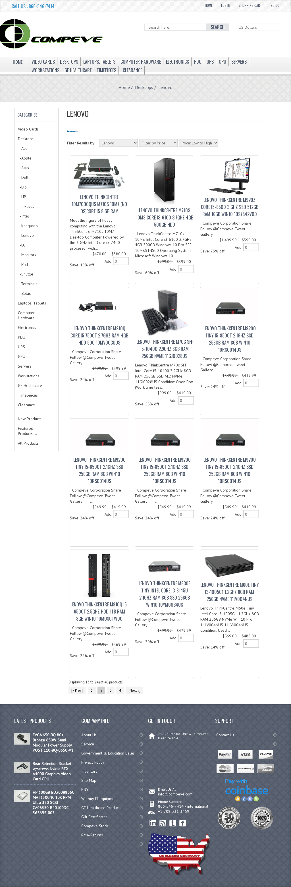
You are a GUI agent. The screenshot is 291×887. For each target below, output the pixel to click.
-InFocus (26, 206)
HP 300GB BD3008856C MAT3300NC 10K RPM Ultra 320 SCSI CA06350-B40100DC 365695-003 (53, 802)
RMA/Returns (92, 835)
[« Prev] (77, 690)
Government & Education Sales (108, 753)
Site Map (88, 780)
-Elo (22, 187)
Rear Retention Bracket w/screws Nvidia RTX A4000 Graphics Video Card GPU (52, 771)
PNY (84, 789)
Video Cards (28, 129)
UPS (21, 346)
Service (87, 744)
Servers (24, 366)
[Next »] (134, 690)
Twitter (172, 823)
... (82, 844)
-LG (22, 245)
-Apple (25, 158)
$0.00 (275, 5)
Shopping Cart (250, 5)
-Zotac (24, 293)
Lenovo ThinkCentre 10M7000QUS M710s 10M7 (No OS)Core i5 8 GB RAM (99, 204)
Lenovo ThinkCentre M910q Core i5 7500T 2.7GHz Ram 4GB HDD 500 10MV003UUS (99, 335)
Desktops (144, 87)
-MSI (23, 264)
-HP (22, 196)
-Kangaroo (28, 225)
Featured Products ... (27, 431)
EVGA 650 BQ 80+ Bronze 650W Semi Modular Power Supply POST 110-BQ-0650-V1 (53, 742)
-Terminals (28, 283)
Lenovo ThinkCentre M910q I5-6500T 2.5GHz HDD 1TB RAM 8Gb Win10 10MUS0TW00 (99, 611)
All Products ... (30, 443)
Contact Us (225, 734)
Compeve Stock (94, 825)
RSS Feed (163, 823)
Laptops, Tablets (32, 303)
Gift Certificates (94, 816)
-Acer (23, 148)
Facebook (182, 823)
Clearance (26, 404)
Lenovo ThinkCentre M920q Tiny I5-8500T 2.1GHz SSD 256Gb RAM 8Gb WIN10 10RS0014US (229, 339)
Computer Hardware (26, 315)
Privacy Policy (92, 762)
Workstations (28, 375)
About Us (89, 734)
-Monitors (27, 254)
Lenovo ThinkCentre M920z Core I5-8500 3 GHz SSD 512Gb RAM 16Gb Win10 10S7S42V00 (229, 206)
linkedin (153, 823)
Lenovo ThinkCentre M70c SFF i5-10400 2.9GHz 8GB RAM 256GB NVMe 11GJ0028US (164, 348)
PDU (21, 337)
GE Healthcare (30, 385)
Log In (225, 5)
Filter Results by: (81, 143)
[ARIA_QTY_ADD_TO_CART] (121, 261)
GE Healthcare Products (101, 807)
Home (209, 5)
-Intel (23, 216)
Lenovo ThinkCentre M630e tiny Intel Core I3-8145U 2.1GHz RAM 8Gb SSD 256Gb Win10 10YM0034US (164, 594)
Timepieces (28, 395)
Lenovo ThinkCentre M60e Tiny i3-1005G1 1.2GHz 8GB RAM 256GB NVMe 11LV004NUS (229, 591)
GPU (21, 356)
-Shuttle (25, 274)
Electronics (27, 327)
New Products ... (32, 418)
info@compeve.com (175, 794)
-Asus (23, 167)
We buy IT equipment (99, 798)
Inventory (89, 771)
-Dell (23, 177)
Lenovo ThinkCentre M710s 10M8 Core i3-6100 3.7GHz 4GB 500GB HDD (164, 217)
